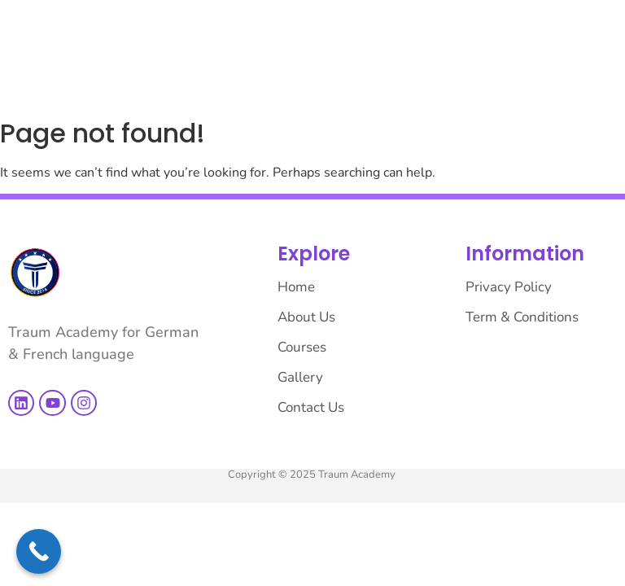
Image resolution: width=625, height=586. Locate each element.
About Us (306, 317)
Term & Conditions (522, 317)
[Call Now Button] (38, 551)
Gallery (300, 377)
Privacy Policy (508, 287)
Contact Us (311, 407)
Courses (302, 347)
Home (296, 287)
